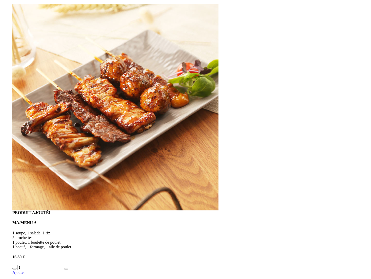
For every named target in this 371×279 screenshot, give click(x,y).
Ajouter (18, 272)
